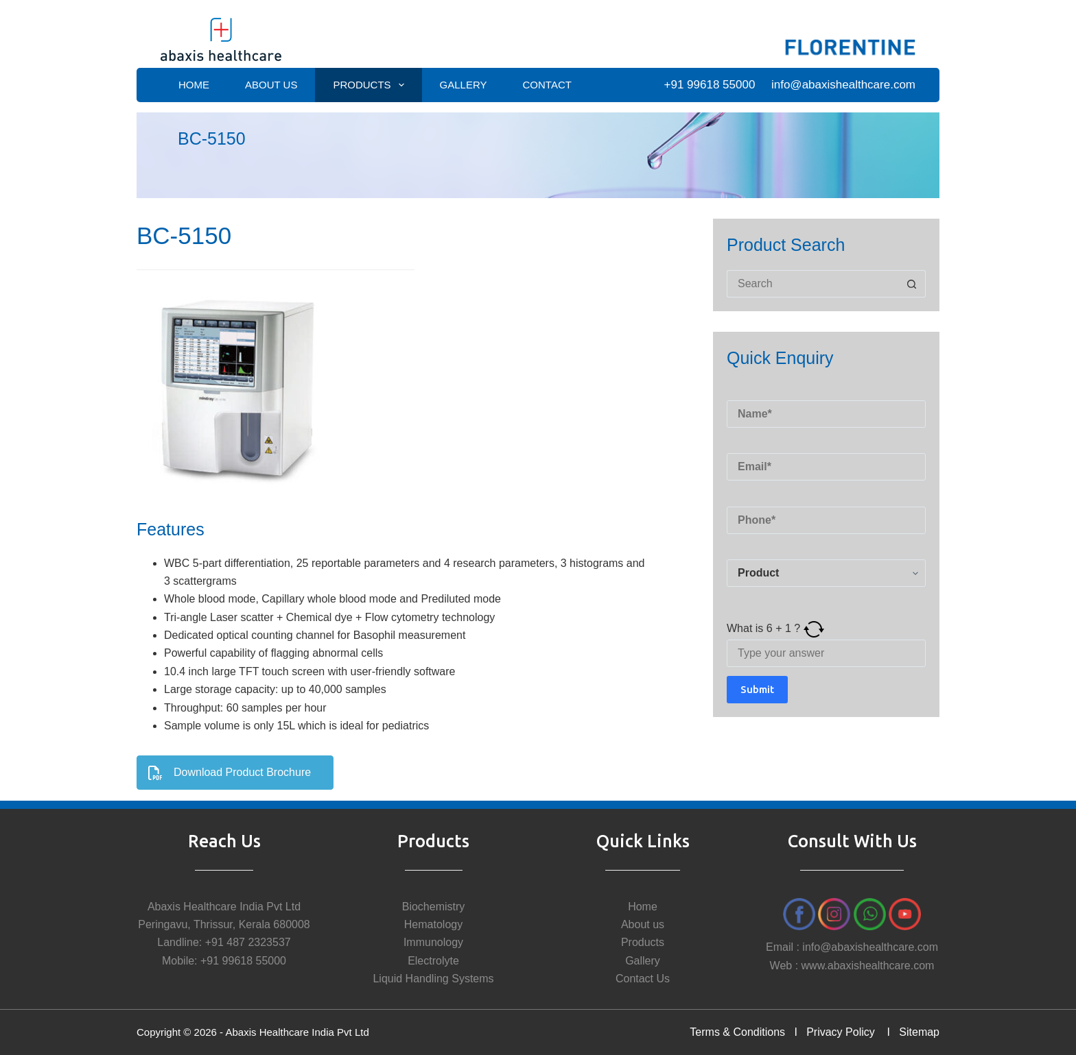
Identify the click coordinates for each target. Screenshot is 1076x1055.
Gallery (463, 84)
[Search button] (912, 284)
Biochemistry (433, 906)
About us (642, 924)
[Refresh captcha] (814, 628)
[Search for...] (812, 284)
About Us (271, 84)
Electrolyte (433, 961)
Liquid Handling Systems (433, 978)
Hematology (433, 924)
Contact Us (643, 978)
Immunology (433, 942)
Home (193, 84)
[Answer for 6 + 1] (826, 653)
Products (371, 85)
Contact (547, 84)
